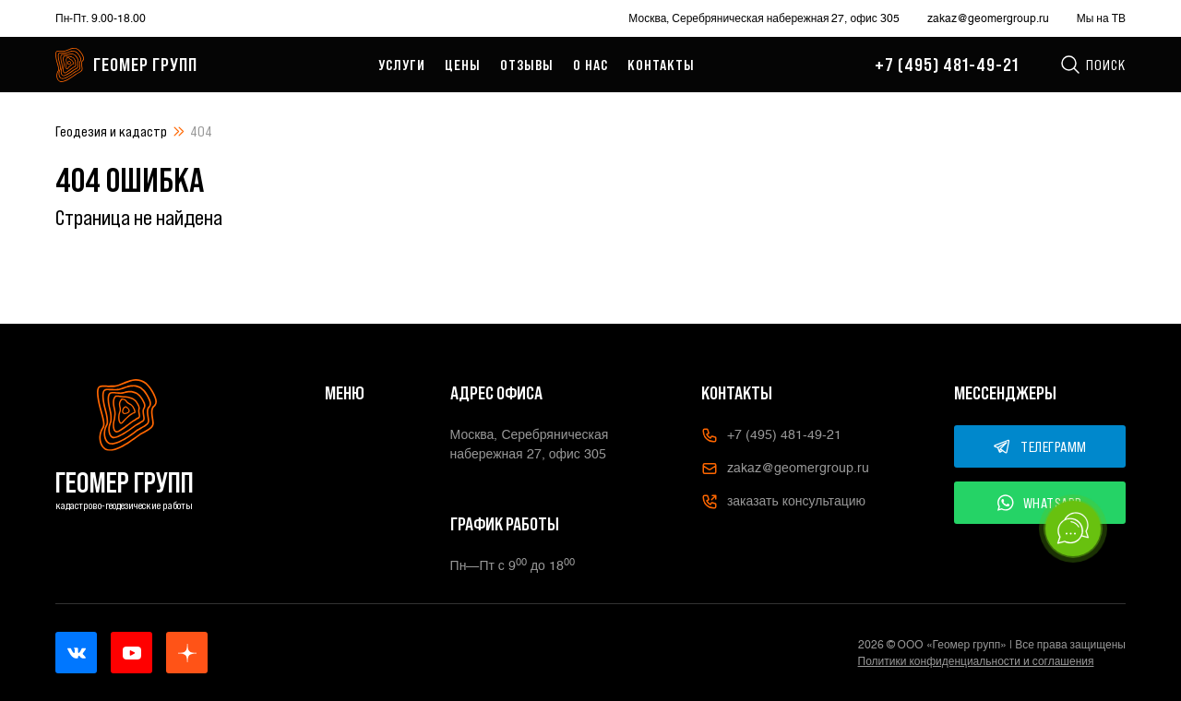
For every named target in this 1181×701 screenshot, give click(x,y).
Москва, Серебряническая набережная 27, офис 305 (763, 18)
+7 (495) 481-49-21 (947, 64)
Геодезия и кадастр (111, 131)
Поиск (1092, 64)
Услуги (401, 64)
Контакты (661, 64)
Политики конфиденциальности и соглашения (976, 661)
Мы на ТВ (1101, 18)
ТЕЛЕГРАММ (1040, 446)
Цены (463, 64)
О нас (590, 64)
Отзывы (527, 64)
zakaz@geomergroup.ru (988, 18)
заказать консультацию (783, 501)
